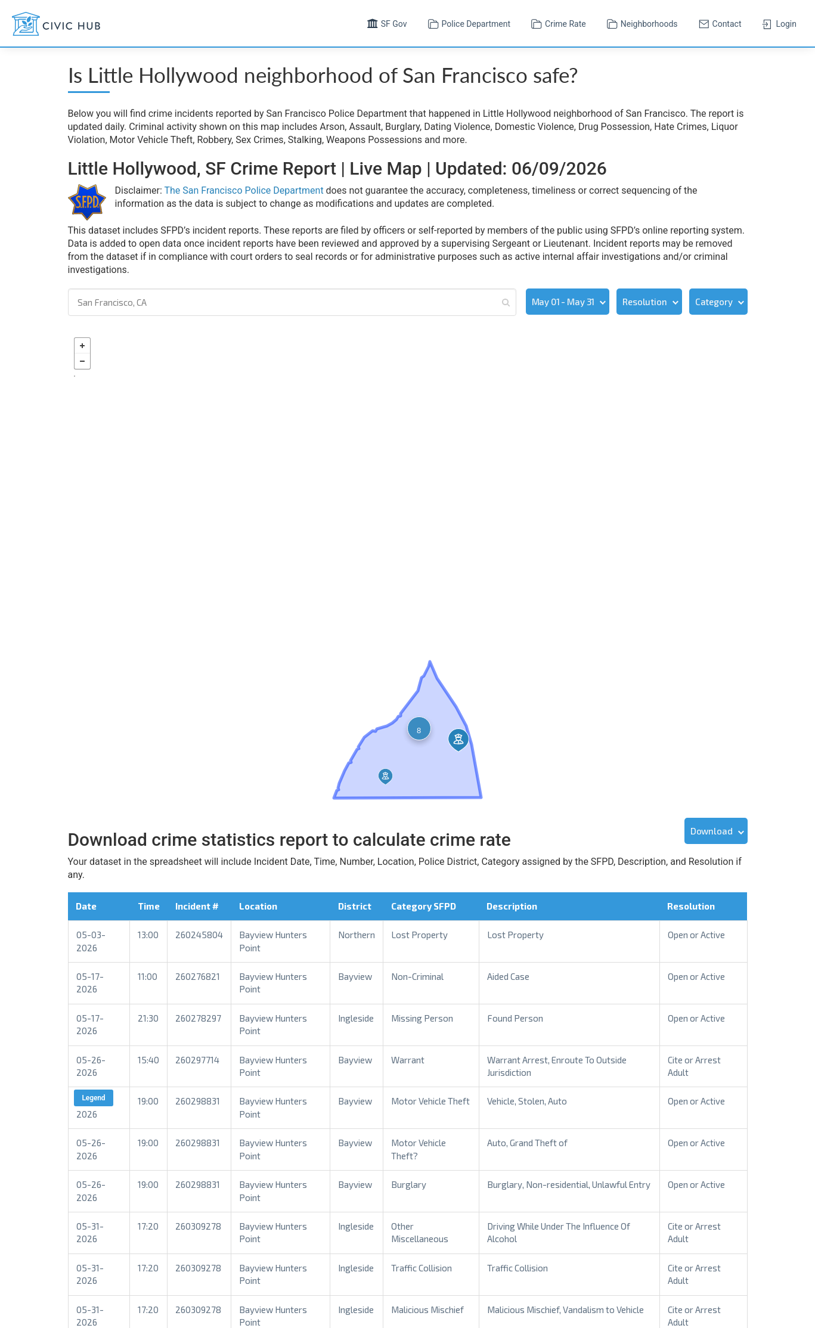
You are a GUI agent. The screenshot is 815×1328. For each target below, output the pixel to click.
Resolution (644, 301)
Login (778, 22)
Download (711, 829)
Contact (719, 22)
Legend (94, 1097)
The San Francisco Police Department (243, 190)
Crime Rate (557, 22)
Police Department (468, 22)
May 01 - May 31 (563, 301)
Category (714, 301)
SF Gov (385, 22)
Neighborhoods (641, 22)
